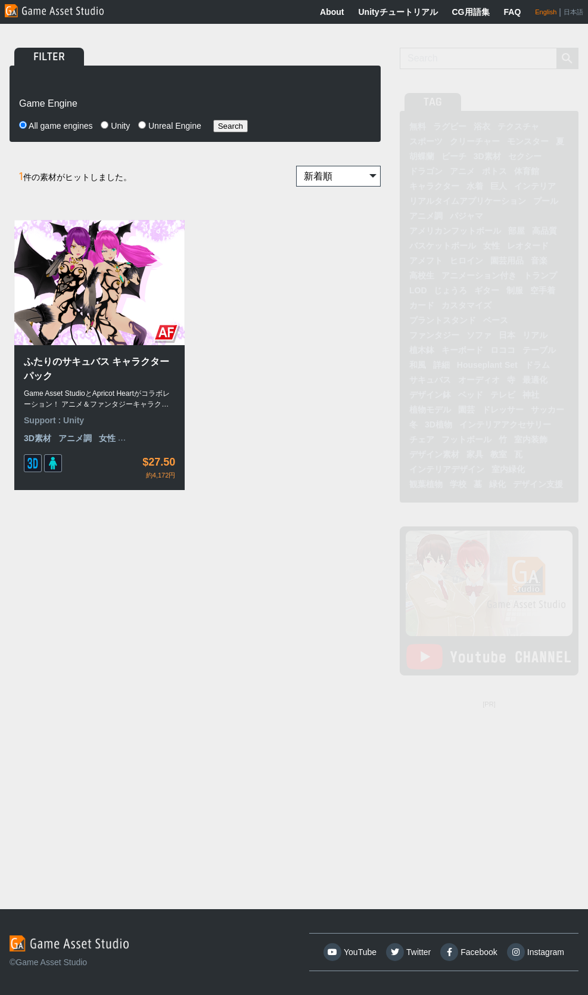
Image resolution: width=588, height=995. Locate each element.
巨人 (498, 186)
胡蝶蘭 (421, 156)
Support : (43, 378)
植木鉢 (421, 350)
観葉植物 (426, 484)
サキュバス (430, 380)
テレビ (502, 394)
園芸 (466, 409)
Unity (115, 126)
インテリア (535, 186)
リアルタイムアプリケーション (467, 201)
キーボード (462, 350)
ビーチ (453, 156)
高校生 (421, 275)
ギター (486, 290)
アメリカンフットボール (455, 230)
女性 (491, 245)
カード (421, 305)
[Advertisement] (489, 786)
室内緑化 (508, 469)
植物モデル (430, 409)
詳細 (441, 365)
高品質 (544, 230)
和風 (417, 365)
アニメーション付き (479, 275)
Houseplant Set (487, 365)
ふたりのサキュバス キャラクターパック (67, 327)
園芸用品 (507, 260)
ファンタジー (434, 335)
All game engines (56, 126)
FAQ (512, 12)
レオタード (528, 245)
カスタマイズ (466, 305)
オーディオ (479, 380)
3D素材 (37, 396)
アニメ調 (75, 396)
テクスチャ (518, 126)
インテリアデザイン (446, 469)
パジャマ (466, 216)
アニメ (462, 171)
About (332, 12)
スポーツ (426, 141)
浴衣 (482, 126)
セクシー (525, 156)
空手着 (542, 290)
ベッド (470, 394)
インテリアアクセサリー (505, 424)
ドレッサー (503, 409)
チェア (421, 439)
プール (545, 201)
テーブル (539, 350)
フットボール (466, 439)
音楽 (539, 260)
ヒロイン (466, 260)
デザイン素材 (434, 454)
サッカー (547, 409)
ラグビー (449, 126)
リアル (534, 335)
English (545, 12)
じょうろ (450, 290)
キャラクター (434, 186)
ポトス (494, 171)
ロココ (502, 350)
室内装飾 (530, 439)
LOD (418, 290)
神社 (530, 394)
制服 (514, 290)
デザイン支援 (538, 484)
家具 (474, 454)
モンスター (528, 141)
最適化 (534, 380)
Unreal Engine (169, 126)
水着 (474, 186)
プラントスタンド (442, 320)
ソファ (478, 335)
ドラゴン (426, 171)
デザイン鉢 (430, 394)
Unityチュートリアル (398, 12)
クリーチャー (475, 141)
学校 (458, 484)
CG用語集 (471, 12)
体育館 (526, 171)
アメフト (426, 260)
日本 (507, 335)
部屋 (516, 230)
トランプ (540, 275)
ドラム (537, 365)
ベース (495, 320)
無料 (417, 126)
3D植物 (438, 424)
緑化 (497, 484)
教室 (498, 454)
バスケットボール (442, 245)
